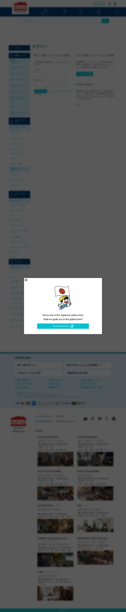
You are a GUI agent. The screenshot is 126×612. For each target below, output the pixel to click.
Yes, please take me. (63, 326)
